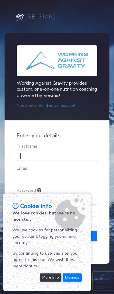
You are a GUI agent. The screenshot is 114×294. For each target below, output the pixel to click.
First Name (27, 146)
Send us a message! (57, 105)
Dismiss (72, 277)
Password (26, 190)
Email (22, 168)
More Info (50, 277)
